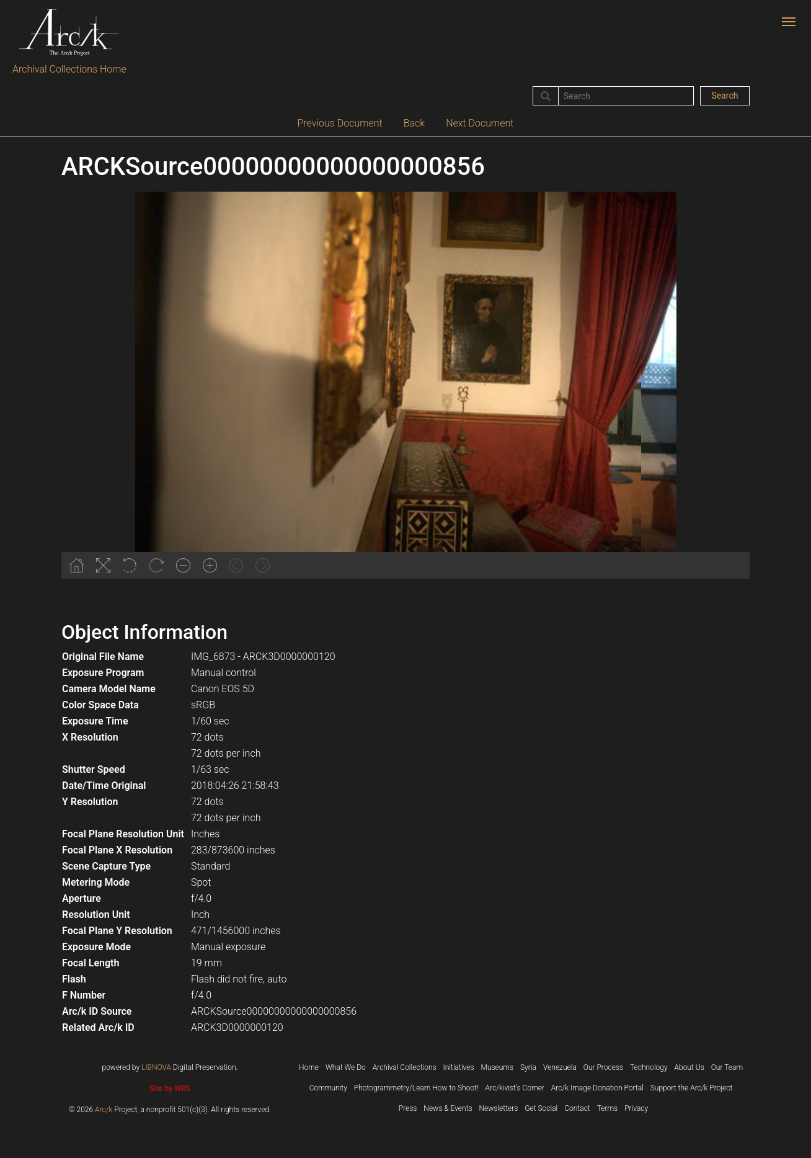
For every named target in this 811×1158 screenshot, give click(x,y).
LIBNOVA (156, 1067)
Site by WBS (169, 1088)
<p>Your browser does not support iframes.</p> (405, 385)
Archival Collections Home (69, 69)
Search (724, 95)
